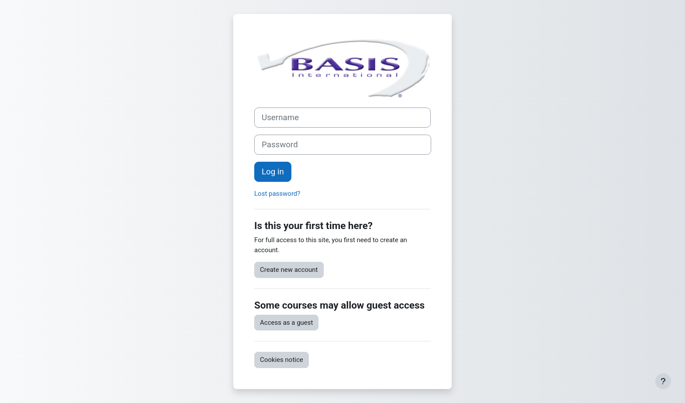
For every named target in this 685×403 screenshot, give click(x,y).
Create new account (289, 270)
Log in (273, 172)
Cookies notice (281, 360)
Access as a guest (286, 323)
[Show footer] (663, 381)
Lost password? (277, 194)
